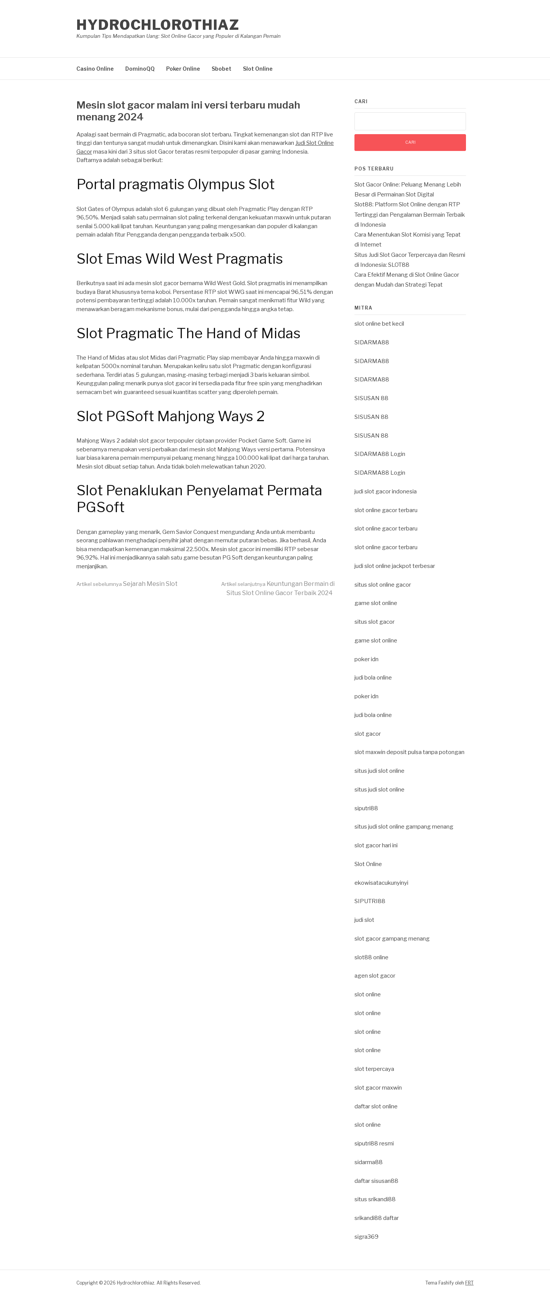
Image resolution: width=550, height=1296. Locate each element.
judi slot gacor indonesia (385, 491)
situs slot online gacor (382, 584)
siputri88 (366, 808)
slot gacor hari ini (376, 845)
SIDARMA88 (371, 342)
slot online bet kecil (379, 323)
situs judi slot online (379, 770)
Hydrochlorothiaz (157, 24)
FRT (469, 1283)
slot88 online (371, 957)
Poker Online (183, 68)
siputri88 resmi (374, 1143)
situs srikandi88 (375, 1199)
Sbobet (221, 68)
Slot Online (258, 68)
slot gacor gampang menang (392, 938)
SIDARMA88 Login (379, 454)
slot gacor (367, 733)
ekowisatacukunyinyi (381, 882)
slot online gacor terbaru (385, 510)
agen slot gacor (374, 975)
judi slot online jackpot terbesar (394, 566)
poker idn (366, 659)
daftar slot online (376, 1106)
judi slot (364, 919)
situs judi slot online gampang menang (403, 826)
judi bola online (373, 677)
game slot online (375, 603)
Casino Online (95, 68)
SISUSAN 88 (371, 398)
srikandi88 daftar (376, 1218)
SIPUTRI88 (369, 901)
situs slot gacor (374, 621)
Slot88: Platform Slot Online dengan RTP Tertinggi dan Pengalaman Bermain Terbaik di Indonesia (409, 214)
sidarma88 (368, 1162)
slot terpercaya (374, 1069)
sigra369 (366, 1236)
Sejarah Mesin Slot (127, 583)
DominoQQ (140, 68)
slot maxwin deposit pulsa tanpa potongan (409, 752)
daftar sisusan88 (376, 1181)
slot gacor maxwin (378, 1087)
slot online (367, 994)
